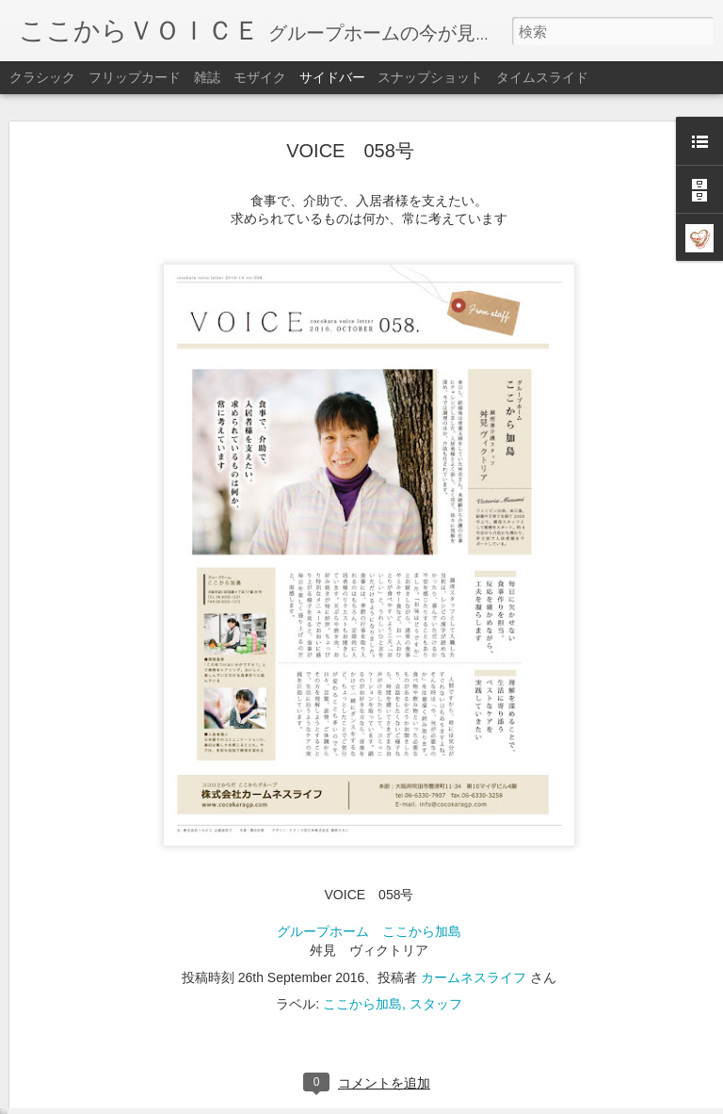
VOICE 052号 (84, 1047)
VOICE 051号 (84, 1089)
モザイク (259, 77)
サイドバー (332, 77)
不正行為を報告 (476, 1101)
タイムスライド (542, 77)
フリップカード (134, 77)
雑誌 (207, 77)
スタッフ (436, 936)
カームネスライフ (473, 910)
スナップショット (430, 77)
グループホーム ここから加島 (369, 865)
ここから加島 (362, 936)
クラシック (42, 77)
